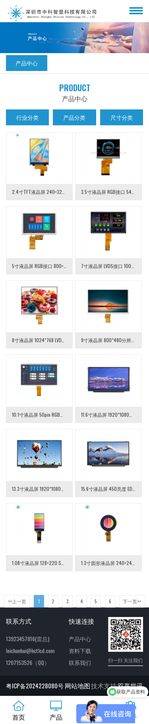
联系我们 (80, 662)
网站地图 (77, 685)
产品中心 (26, 63)
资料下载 (80, 650)
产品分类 (74, 117)
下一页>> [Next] (132, 606)
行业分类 (27, 117)
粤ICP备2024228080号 (35, 685)
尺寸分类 (121, 117)
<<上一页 (17, 606)
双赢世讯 (130, 685)
